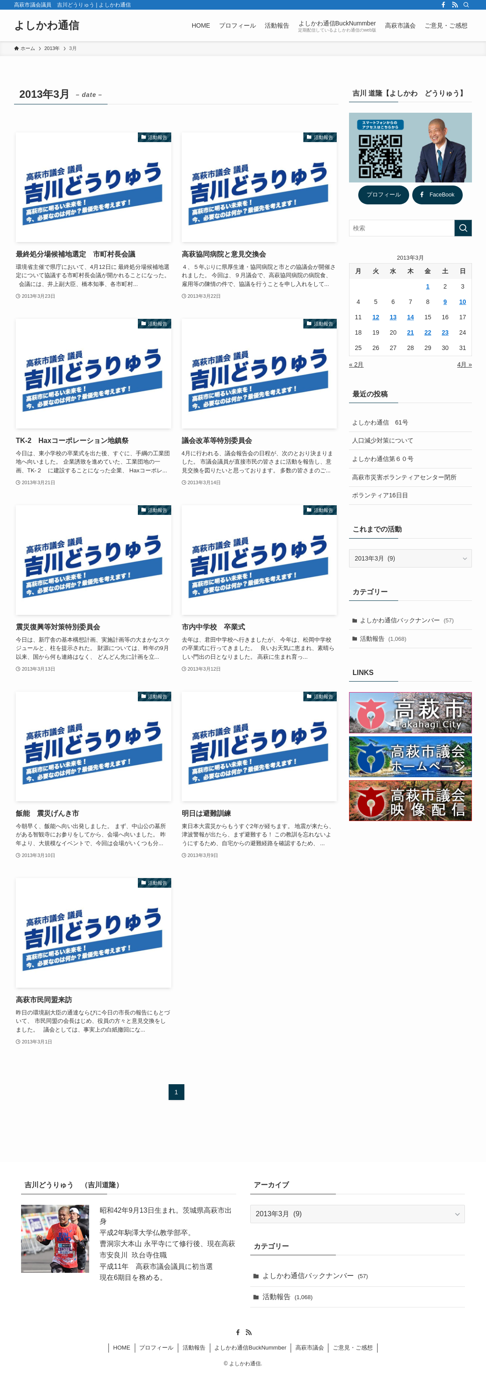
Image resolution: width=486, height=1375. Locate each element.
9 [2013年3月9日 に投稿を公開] (445, 301)
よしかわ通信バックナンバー (407, 620)
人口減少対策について (383, 440)
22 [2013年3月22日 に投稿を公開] (428, 332)
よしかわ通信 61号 (380, 422)
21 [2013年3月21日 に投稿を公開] (410, 332)
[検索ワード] (410, 228)
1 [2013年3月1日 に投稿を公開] (428, 286)
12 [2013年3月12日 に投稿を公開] (375, 317)
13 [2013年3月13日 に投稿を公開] (393, 317)
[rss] (455, 5)
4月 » (464, 364)
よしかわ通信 (46, 25)
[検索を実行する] (463, 228)
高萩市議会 (309, 1347)
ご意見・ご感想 (353, 1347)
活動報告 (383, 638)
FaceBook (437, 195)
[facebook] (443, 5)
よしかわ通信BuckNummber (250, 1347)
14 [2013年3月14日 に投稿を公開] (410, 317)
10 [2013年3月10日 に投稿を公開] (462, 301)
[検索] (466, 5)
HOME (121, 1347)
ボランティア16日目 (380, 495)
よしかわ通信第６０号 (383, 458)
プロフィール (384, 195)
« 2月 (356, 364)
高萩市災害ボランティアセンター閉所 (404, 477)
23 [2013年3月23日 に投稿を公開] (445, 332)
